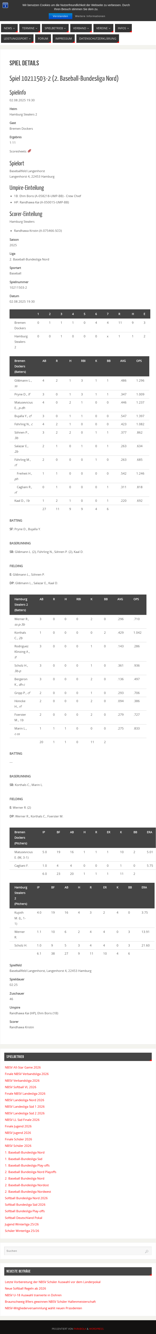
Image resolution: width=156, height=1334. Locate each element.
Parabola (80, 1329)
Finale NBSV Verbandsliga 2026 (27, 1074)
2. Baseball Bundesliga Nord (24, 1178)
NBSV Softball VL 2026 (20, 1087)
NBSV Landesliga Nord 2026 (24, 1100)
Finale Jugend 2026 (18, 1126)
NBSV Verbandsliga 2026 (22, 1080)
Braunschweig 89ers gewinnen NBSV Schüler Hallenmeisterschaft (50, 1301)
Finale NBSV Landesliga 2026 (25, 1093)
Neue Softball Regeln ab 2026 (25, 1288)
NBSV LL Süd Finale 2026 (22, 1120)
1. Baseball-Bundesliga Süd (23, 1159)
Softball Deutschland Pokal (23, 1218)
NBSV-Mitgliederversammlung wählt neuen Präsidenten (43, 1308)
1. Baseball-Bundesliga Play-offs (27, 1165)
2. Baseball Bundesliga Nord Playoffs (30, 1172)
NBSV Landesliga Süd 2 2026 (25, 1113)
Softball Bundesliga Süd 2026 (25, 1204)
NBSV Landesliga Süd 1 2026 (25, 1106)
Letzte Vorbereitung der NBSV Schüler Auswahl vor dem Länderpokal (53, 1282)
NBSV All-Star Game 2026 (23, 1067)
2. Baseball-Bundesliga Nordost (27, 1185)
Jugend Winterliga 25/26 (22, 1224)
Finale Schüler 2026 (18, 1139)
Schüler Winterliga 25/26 (22, 1231)
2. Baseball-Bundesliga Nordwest (28, 1191)
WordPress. (96, 1329)
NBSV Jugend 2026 (18, 1133)
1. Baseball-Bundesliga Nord (24, 1152)
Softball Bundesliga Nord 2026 (26, 1198)
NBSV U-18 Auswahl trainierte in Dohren (33, 1295)
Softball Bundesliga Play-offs (25, 1211)
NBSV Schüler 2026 (18, 1146)
